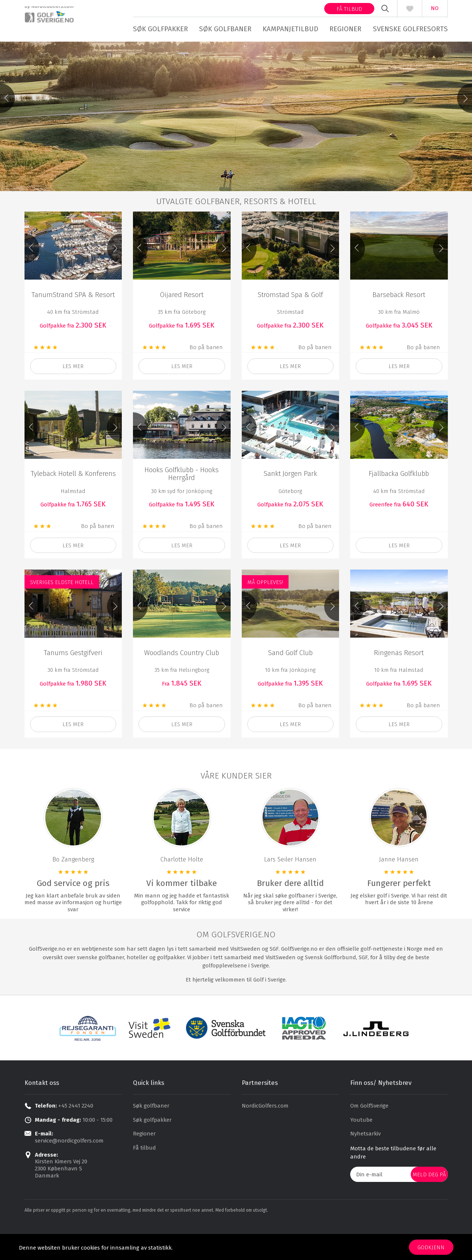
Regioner (345, 29)
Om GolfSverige (369, 1146)
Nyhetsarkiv (365, 1174)
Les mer (181, 407)
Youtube (361, 1160)
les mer (73, 407)
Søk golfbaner (225, 29)
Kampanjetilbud (290, 29)
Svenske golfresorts (410, 29)
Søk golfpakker (160, 29)
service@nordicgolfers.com (69, 1181)
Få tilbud (349, 9)
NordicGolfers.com (265, 1146)
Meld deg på (429, 1215)
